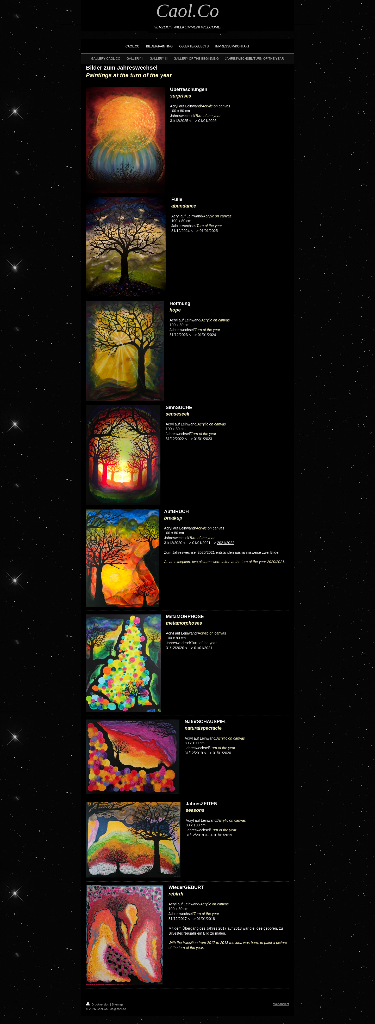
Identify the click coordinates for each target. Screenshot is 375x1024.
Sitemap (117, 1004)
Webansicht (281, 1003)
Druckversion (98, 1004)
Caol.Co (187, 10)
